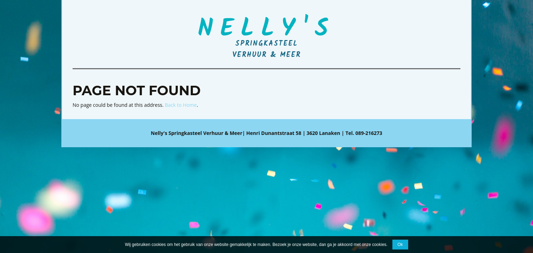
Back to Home (181, 105)
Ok (400, 244)
